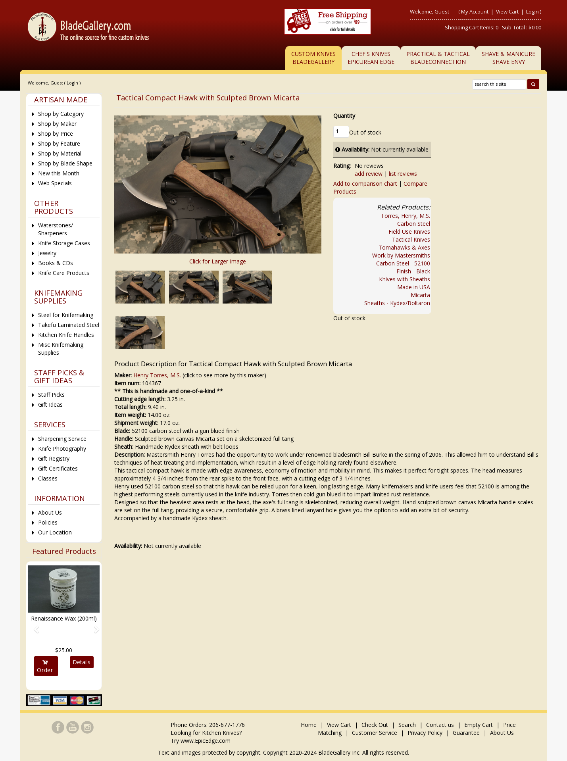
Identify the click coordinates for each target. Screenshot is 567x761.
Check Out (374, 724)
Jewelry (47, 253)
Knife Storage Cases (64, 243)
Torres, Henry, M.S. (405, 215)
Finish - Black (413, 271)
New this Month (58, 173)
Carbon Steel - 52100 (403, 263)
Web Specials (55, 183)
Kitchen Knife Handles (66, 334)
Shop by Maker (57, 123)
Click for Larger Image (217, 261)
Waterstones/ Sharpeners (55, 229)
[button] (33, 625)
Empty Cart (478, 724)
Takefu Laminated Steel (68, 325)
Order (45, 666)
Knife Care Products (63, 273)
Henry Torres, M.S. (157, 375)
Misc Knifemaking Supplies (60, 348)
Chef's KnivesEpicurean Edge (371, 57)
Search (407, 724)
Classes (48, 478)
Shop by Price (55, 133)
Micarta (420, 295)
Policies (48, 522)
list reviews (403, 173)
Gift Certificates (58, 468)
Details (81, 662)
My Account (474, 11)
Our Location (55, 532)
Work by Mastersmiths (401, 255)
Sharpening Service (62, 438)
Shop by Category (61, 113)
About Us (50, 512)
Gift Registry (53, 458)
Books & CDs (55, 263)
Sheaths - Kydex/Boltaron (397, 303)
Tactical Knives (411, 239)
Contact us (440, 724)
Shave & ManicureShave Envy (508, 57)
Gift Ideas (50, 404)
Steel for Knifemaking (65, 315)
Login (532, 11)
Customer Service (374, 732)
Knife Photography (62, 448)
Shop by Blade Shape (65, 163)
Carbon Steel (413, 223)
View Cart (508, 11)
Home (309, 724)
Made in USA (413, 287)
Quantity (344, 115)
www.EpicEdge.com (206, 740)
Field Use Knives (409, 231)
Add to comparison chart (365, 183)
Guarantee (466, 732)
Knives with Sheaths (404, 279)
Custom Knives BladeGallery (313, 57)
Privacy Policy (424, 732)
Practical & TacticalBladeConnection (438, 57)
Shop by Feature (59, 143)
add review (368, 173)
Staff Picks (51, 394)
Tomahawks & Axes (404, 247)
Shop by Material (59, 153)
